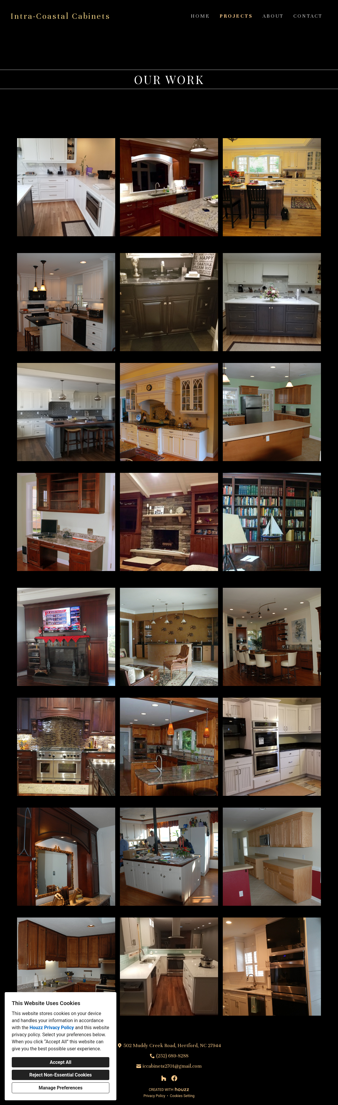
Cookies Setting (182, 1096)
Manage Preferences (60, 1088)
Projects (236, 16)
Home (200, 16)
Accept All (60, 1062)
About (273, 16)
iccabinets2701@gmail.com (172, 1066)
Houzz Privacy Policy (51, 1027)
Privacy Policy (154, 1096)
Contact (308, 16)
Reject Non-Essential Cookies (60, 1075)
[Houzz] (163, 1078)
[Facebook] (174, 1078)
